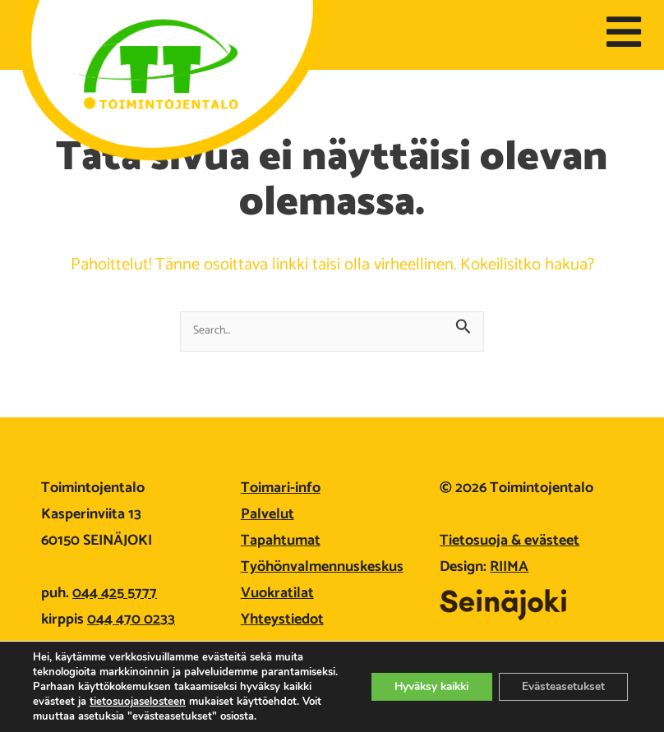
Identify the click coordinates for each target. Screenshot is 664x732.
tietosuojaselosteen (211, 686)
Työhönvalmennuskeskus (322, 567)
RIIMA (509, 567)
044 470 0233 (131, 619)
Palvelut (267, 514)
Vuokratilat (277, 593)
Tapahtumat (280, 540)
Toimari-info (280, 488)
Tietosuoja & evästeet (509, 540)
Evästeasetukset (560, 679)
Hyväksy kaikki (421, 679)
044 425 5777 (114, 593)
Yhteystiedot (282, 619)
